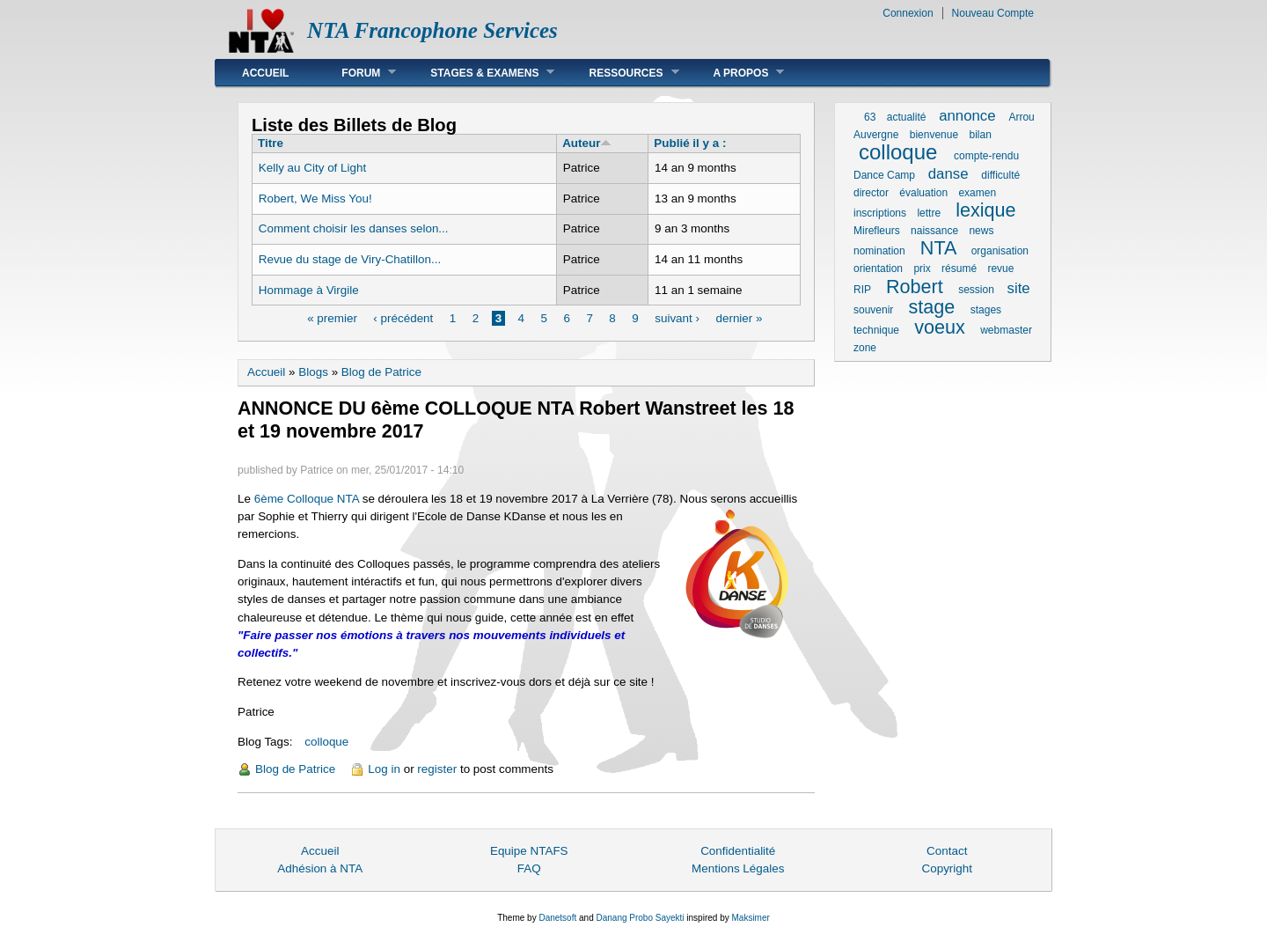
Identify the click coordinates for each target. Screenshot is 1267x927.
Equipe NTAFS (529, 850)
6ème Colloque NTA (308, 498)
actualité (906, 117)
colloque (326, 741)
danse (948, 174)
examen (977, 193)
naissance (934, 230)
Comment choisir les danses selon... (354, 228)
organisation (1000, 251)
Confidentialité (737, 850)
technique (876, 330)
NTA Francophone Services (432, 30)
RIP (862, 289)
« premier (332, 318)
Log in (384, 769)
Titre (270, 143)
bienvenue (934, 135)
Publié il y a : (690, 143)
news (981, 230)
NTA (938, 248)
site (1018, 288)
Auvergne (875, 135)
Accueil (265, 73)
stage (932, 307)
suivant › (677, 318)
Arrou (1021, 117)
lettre (929, 213)
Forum (355, 72)
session (976, 289)
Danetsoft (557, 918)
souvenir (873, 310)
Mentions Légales (738, 868)
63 (869, 117)
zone (864, 348)
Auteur (587, 143)
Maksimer (750, 918)
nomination (879, 251)
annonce (967, 115)
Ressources (620, 72)
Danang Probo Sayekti (640, 918)
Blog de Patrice (381, 372)
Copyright (946, 868)
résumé (959, 268)
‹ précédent (403, 318)
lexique (985, 210)
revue (1000, 268)
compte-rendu (986, 156)
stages (985, 310)
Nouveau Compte (993, 13)
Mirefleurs (876, 230)
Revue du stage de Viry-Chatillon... (350, 259)
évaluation (923, 193)
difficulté (1000, 175)
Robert (914, 287)
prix (921, 268)
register (437, 769)
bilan (980, 135)
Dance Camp (884, 175)
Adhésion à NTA (320, 868)
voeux (939, 327)
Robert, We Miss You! (315, 198)
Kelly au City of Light (313, 167)
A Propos (736, 72)
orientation (878, 268)
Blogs (313, 372)
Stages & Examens (479, 72)
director (871, 193)
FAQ (529, 868)
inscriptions (879, 213)
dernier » (738, 318)
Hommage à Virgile (309, 290)
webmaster (1006, 330)
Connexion (908, 13)
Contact (946, 850)
